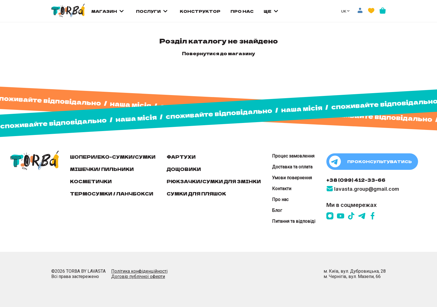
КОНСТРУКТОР (200, 11)
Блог (277, 210)
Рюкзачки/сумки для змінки (214, 181)
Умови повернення (292, 177)
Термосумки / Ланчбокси (111, 193)
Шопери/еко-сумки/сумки (113, 156)
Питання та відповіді (293, 221)
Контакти (281, 188)
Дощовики (184, 169)
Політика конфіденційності (139, 271)
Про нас (280, 199)
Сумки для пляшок (196, 193)
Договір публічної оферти (138, 276)
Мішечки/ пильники (102, 169)
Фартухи (181, 156)
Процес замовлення (293, 156)
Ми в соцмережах (351, 205)
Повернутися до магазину (218, 53)
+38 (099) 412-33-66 (355, 180)
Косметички (91, 181)
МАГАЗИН (104, 11)
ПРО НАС (242, 11)
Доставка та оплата (292, 167)
